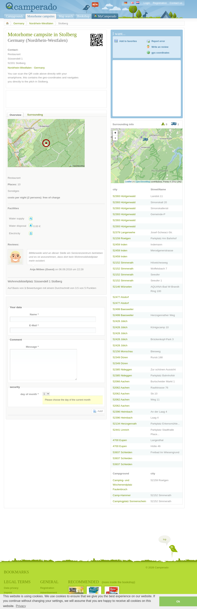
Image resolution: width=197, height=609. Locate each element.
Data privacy (11, 587)
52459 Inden (120, 244)
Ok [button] (178, 601)
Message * (32, 346)
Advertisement (48, 592)
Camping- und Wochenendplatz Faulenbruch (122, 485)
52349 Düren (120, 357)
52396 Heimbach (123, 411)
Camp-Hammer (122, 495)
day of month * (29, 394)
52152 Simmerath (123, 262)
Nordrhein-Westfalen (41, 23)
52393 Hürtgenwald (124, 196)
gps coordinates (160, 52)
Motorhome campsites (40, 16)
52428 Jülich (120, 321)
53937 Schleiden (122, 452)
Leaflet (128, 181)
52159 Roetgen (122, 238)
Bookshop (83, 16)
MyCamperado (107, 16)
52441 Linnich (121, 429)
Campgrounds (14, 16)
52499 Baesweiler (123, 309)
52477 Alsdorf (121, 297)
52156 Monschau (123, 351)
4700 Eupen (120, 440)
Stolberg (21, 63)
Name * (34, 314)
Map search (66, 16)
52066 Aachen (121, 381)
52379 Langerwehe (124, 232)
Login (147, 3)
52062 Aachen (121, 387)
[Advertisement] (53, 98)
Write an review (160, 47)
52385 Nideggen (122, 369)
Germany (18, 23)
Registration (160, 3)
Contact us (176, 3)
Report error (158, 41)
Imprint (8, 592)
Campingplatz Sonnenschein (129, 501)
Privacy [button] (21, 606)
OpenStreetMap (142, 181)
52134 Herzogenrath (125, 423)
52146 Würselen (122, 286)
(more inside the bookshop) (118, 582)
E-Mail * (34, 325)
